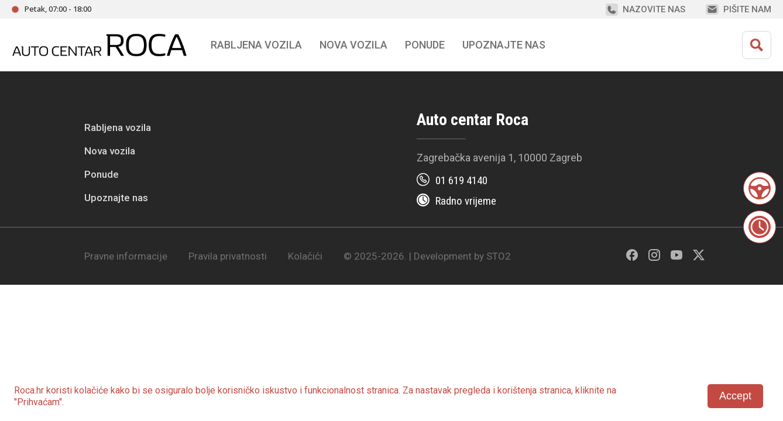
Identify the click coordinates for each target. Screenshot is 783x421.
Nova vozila (353, 45)
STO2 (498, 256)
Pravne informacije (125, 256)
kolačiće (91, 390)
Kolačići (305, 256)
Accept (735, 396)
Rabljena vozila (117, 127)
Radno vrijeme (465, 201)
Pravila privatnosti (227, 256)
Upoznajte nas (116, 197)
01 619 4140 (461, 180)
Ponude (101, 174)
